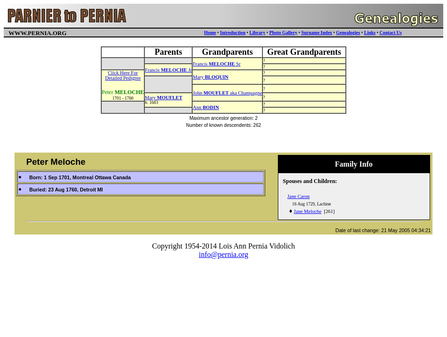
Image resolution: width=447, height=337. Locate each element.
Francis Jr (168, 70)
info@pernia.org (223, 254)
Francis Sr (216, 63)
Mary (210, 77)
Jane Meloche (307, 211)
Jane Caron (298, 196)
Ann (206, 107)
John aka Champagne (227, 92)
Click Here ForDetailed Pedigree (123, 75)
